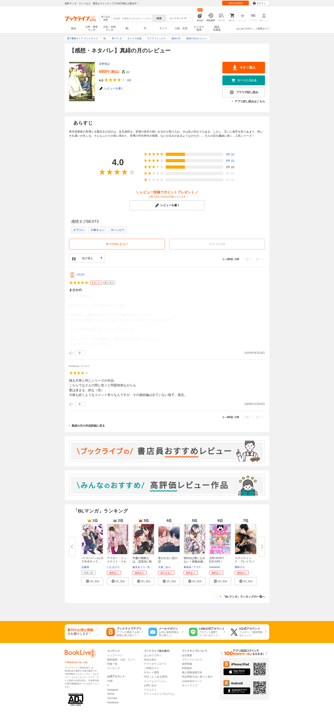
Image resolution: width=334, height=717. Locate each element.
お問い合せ (150, 685)
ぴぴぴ (80, 274)
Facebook (112, 702)
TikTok (110, 693)
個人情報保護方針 (192, 672)
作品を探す (150, 659)
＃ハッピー (118, 230)
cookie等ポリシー (192, 681)
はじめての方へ (244, 28)
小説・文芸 (181, 28)
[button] (92, 581)
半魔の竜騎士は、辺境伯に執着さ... (142, 561)
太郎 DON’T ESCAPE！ (216, 559)
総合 (73, 28)
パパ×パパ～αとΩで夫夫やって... (92, 559)
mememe (214, 567)
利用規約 (187, 668)
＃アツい (78, 230)
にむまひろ (113, 567)
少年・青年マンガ (91, 28)
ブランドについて (192, 659)
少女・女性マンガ (109, 28)
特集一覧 (112, 663)
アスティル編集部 (203, 567)
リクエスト (150, 689)
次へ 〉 (260, 259)
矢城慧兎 (152, 567)
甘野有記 (104, 63)
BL (127, 28)
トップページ (114, 655)
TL (145, 28)
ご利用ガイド (262, 28)
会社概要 (187, 655)
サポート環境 (151, 672)
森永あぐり (138, 567)
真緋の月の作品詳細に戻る (88, 425)
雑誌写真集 (217, 28)
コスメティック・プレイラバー (244, 561)
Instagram (112, 689)
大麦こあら (164, 567)
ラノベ (163, 28)
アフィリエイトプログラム (159, 693)
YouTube (112, 698)
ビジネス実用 (199, 28)
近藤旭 (85, 567)
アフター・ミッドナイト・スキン (116, 561)
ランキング (113, 668)
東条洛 (187, 567)
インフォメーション (155, 681)
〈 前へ (247, 259)
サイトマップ (189, 685)
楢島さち (240, 567)
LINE (110, 680)
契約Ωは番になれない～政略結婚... (194, 559)
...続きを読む (101, 344)
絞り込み (105, 18)
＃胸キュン (97, 230)
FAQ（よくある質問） (156, 676)
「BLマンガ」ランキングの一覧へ (244, 596)
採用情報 (187, 663)
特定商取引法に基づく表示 (197, 676)
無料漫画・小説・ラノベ (121, 659)
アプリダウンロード (155, 663)
